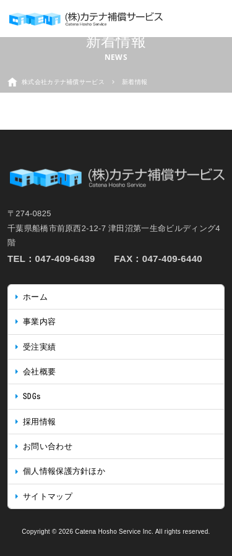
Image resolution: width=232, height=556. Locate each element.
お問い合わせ (47, 446)
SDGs (32, 396)
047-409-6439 (65, 258)
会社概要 (39, 372)
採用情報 (39, 422)
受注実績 (39, 347)
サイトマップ (47, 496)
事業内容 (39, 322)
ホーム (35, 297)
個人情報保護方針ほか (64, 471)
